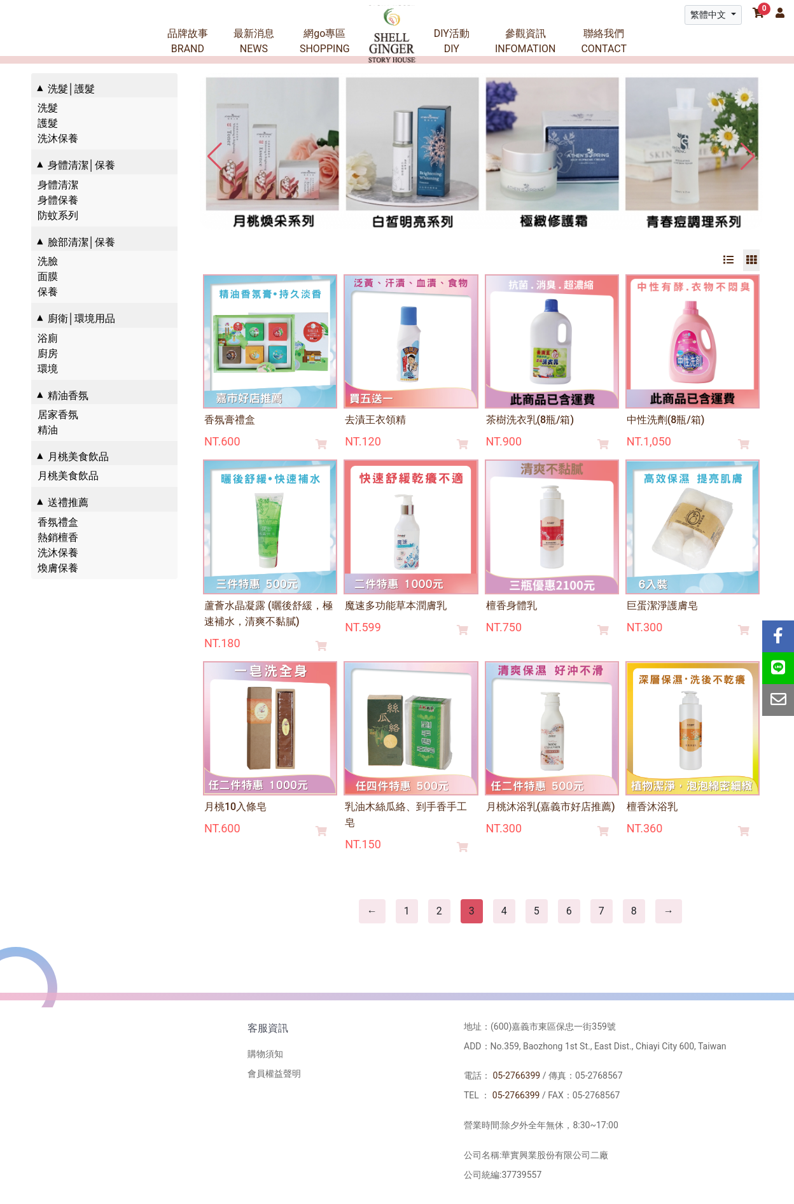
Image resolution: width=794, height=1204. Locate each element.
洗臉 (48, 261)
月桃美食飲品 (68, 476)
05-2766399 (516, 1075)
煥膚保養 (58, 568)
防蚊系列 (58, 215)
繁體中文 (709, 15)
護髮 (48, 123)
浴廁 (48, 338)
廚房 (48, 353)
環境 (48, 369)
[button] (747, 157)
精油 (48, 430)
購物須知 (265, 1054)
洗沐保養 (58, 138)
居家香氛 (58, 415)
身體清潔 (58, 185)
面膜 (48, 276)
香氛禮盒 (58, 522)
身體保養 (58, 200)
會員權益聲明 (274, 1073)
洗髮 (48, 108)
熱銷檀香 (58, 537)
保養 (48, 292)
